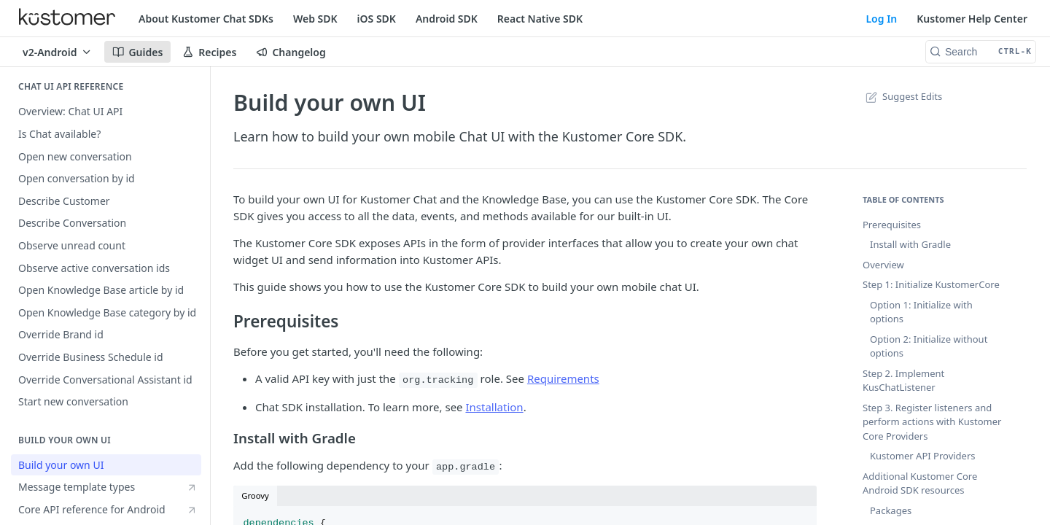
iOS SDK (376, 19)
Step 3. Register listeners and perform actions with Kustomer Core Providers (932, 422)
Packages (890, 510)
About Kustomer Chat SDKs (206, 19)
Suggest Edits (902, 96)
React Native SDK (540, 19)
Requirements (563, 378)
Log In (881, 19)
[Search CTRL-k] (980, 52)
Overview (883, 264)
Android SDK (447, 19)
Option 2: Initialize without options (928, 346)
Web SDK (315, 19)
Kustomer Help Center (972, 19)
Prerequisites (892, 224)
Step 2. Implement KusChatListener (903, 380)
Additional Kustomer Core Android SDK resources (920, 483)
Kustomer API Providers (923, 455)
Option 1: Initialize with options (921, 312)
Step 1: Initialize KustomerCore (931, 284)
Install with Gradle (910, 244)
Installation (494, 407)
